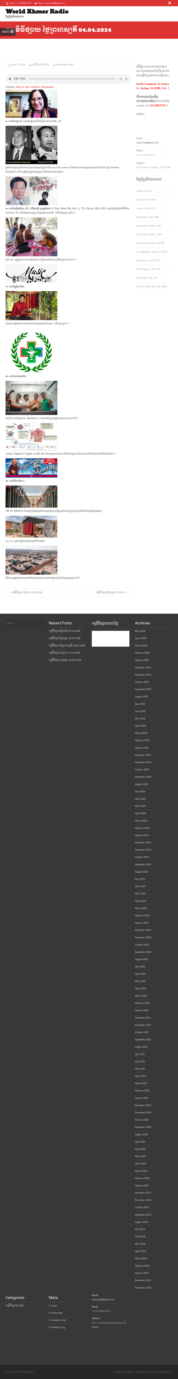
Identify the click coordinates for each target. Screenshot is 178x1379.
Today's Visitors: (144, 208)
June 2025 (140, 711)
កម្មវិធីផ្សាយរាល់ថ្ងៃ (40, 64)
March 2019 (141, 1258)
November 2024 (143, 762)
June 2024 (140, 799)
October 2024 (142, 769)
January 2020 (142, 1185)
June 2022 (140, 974)
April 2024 (140, 813)
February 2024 (142, 828)
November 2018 (143, 1288)
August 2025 (141, 696)
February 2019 (142, 1266)
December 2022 (143, 930)
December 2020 (143, 1105)
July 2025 (140, 704)
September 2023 (143, 864)
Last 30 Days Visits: (146, 243)
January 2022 (142, 1010)
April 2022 (140, 988)
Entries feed (57, 1313)
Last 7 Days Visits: (146, 234)
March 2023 (141, 908)
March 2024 (141, 821)
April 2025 (140, 726)
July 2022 (140, 966)
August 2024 (141, 784)
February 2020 (142, 1178)
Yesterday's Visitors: (146, 226)
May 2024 (140, 806)
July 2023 (140, 879)
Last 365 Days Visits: (147, 252)
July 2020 (140, 1142)
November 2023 (143, 850)
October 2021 (142, 1032)
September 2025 (143, 689)
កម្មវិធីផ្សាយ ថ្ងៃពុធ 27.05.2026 (64, 653)
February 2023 (142, 915)
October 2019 (142, 1207)
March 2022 (141, 996)
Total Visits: (142, 260)
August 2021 (141, 1047)
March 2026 (141, 645)
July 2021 (140, 1054)
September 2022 (143, 952)
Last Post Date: (144, 286)
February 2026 (142, 653)
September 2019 (143, 1215)
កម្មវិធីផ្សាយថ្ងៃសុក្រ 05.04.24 (112, 592)
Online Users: (143, 191)
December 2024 (143, 755)
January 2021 (142, 1098)
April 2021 (140, 1076)
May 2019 (140, 1244)
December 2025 (143, 667)
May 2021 (140, 1069)
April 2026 (140, 638)
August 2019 (141, 1222)
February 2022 (142, 1003)
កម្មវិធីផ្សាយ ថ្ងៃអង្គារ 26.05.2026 (65, 660)
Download (47, 87)
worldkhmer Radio (64, 64)
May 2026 (140, 631)
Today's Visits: (143, 200)
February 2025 (142, 740)
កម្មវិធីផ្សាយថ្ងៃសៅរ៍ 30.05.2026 (64, 631)
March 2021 (141, 1083)
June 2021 (140, 1061)
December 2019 (143, 1193)
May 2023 (140, 893)
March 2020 (141, 1171)
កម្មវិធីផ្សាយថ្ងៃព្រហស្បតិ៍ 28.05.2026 (67, 645)
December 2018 (143, 1280)
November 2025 (143, 675)
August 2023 (141, 872)
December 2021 (143, 1018)
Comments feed (58, 1320)
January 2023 (142, 923)
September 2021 (143, 1039)
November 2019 (143, 1200)
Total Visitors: (143, 269)
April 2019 (140, 1251)
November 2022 (143, 937)
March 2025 (141, 733)
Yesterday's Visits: (145, 217)
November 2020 (143, 1112)
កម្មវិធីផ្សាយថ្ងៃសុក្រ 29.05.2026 (64, 638)
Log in (54, 1305)
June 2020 (140, 1149)
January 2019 (141, 1273)
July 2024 (140, 791)
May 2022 (140, 981)
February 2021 (142, 1090)
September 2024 (143, 777)
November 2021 (143, 1025)
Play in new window (28, 87)
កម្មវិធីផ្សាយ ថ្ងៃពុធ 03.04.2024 (25, 592)
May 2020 (140, 1156)
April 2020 (140, 1163)
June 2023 (140, 886)
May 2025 (140, 718)
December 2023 (143, 842)
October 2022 (142, 945)
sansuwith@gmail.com (147, 142)
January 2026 (142, 660)
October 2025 (142, 682)
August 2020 (141, 1134)
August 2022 (141, 959)
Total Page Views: (145, 278)
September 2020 (143, 1127)
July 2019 (140, 1229)
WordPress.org (58, 1327)
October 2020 (142, 1120)
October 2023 (142, 857)
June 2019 (140, 1236)
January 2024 (142, 835)
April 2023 (140, 901)
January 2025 (142, 748)
